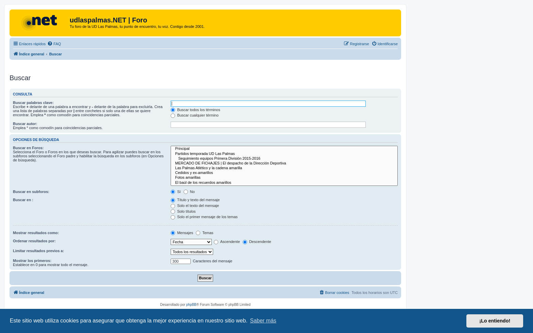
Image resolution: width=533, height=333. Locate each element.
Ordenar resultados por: (34, 241)
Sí (175, 192)
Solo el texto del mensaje (195, 206)
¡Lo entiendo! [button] (494, 320)
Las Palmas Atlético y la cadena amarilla (284, 168)
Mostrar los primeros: (32, 261)
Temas (204, 233)
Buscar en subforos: (31, 192)
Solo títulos (183, 211)
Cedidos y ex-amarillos (284, 173)
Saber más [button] (263, 320)
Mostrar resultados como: (36, 233)
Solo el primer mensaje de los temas (204, 217)
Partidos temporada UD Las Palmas (284, 154)
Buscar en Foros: (28, 148)
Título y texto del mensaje (195, 200)
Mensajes (182, 233)
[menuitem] (54, 44)
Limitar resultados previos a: (38, 251)
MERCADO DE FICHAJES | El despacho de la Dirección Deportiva (284, 163)
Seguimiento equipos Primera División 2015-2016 (284, 158)
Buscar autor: (25, 124)
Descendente (257, 242)
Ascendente (227, 242)
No (189, 192)
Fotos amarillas (284, 177)
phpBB (191, 304)
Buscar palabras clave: (33, 103)
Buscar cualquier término (195, 115)
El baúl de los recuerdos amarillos (284, 182)
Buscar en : (23, 200)
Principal (284, 148)
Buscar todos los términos (195, 110)
